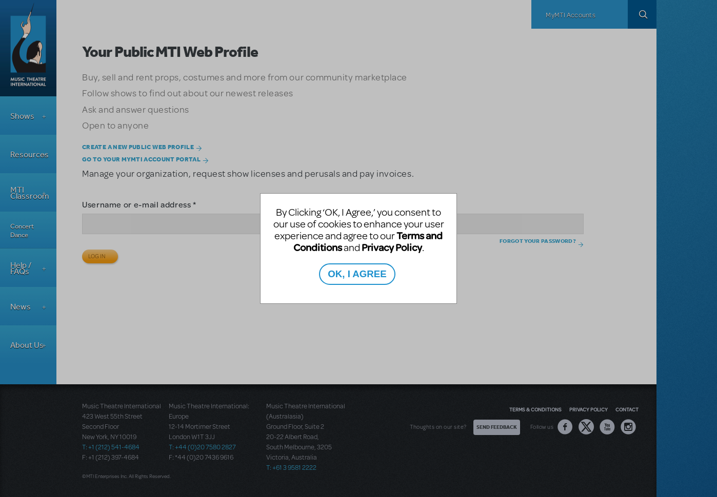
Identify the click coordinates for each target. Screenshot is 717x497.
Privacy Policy (392, 247)
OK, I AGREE (357, 273)
